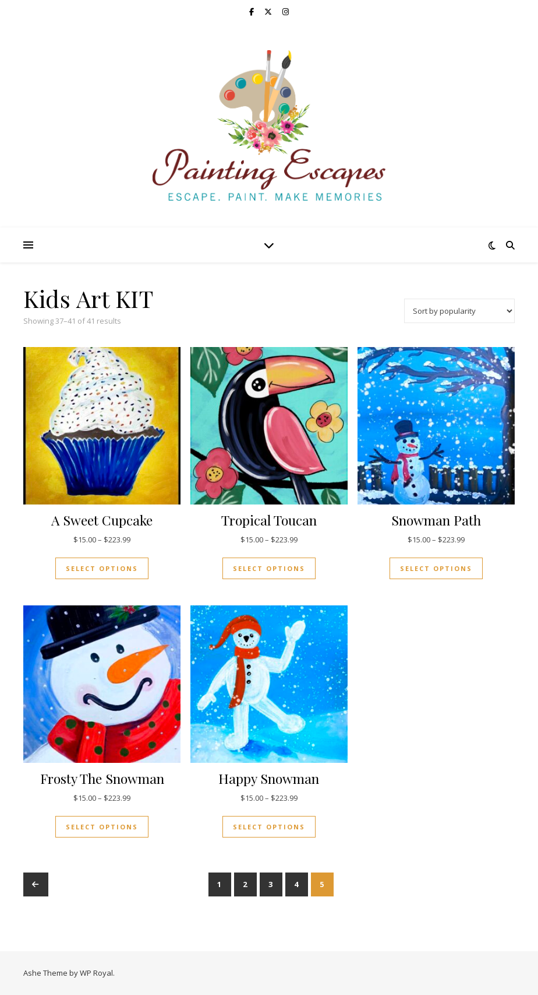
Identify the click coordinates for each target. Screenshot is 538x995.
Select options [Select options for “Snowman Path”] (436, 568)
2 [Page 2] (245, 884)
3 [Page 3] (271, 884)
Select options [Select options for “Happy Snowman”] (269, 826)
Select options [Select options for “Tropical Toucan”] (269, 568)
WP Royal (96, 973)
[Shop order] (459, 311)
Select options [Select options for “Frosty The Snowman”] (102, 826)
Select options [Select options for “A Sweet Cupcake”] (102, 568)
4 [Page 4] (296, 884)
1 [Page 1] (219, 884)
